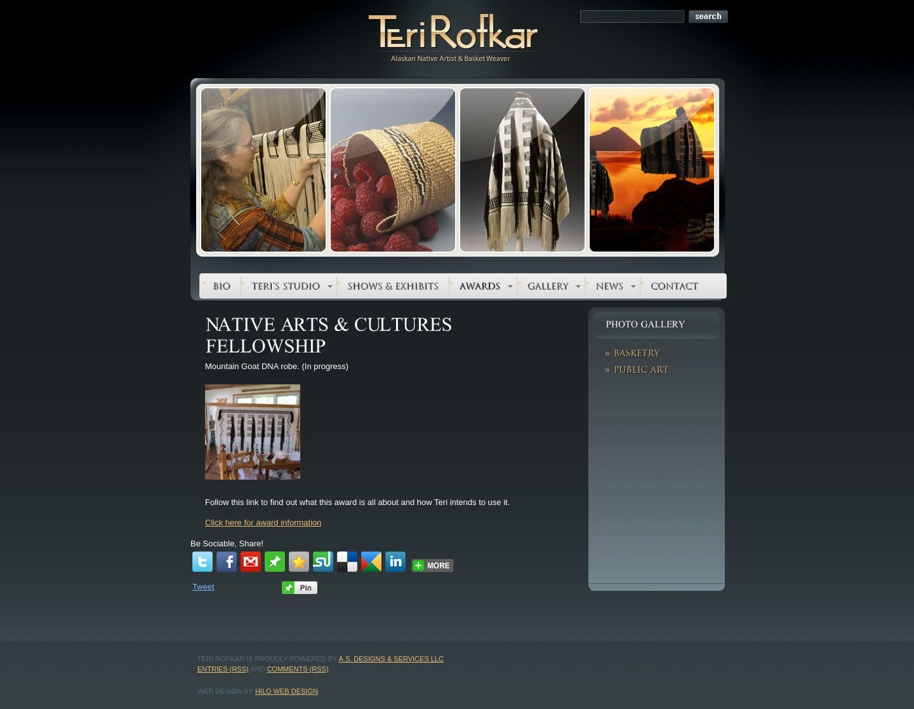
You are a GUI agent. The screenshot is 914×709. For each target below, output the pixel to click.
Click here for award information (263, 522)
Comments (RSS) (297, 669)
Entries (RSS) (223, 669)
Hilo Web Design (286, 691)
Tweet (203, 586)
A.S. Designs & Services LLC (391, 659)
